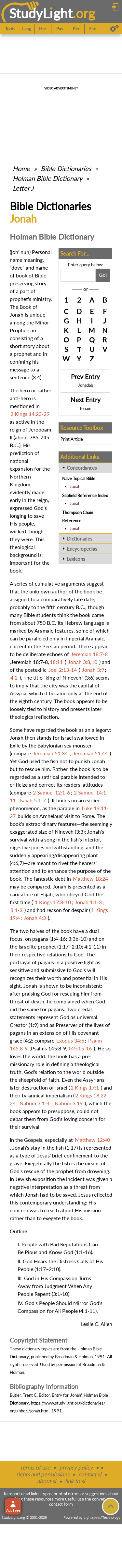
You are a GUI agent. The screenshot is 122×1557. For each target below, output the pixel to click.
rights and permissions (42, 1474)
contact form (61, 1504)
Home (21, 168)
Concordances (82, 468)
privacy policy (76, 1467)
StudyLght (41, 13)
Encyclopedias (82, 549)
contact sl (89, 1474)
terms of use (35, 1467)
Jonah (75, 486)
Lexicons (76, 559)
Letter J (23, 188)
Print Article (72, 439)
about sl (46, 1481)
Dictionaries (79, 539)
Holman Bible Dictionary (47, 178)
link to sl (75, 1481)
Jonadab (85, 385)
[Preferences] (114, 29)
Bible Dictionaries (66, 168)
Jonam (85, 408)
